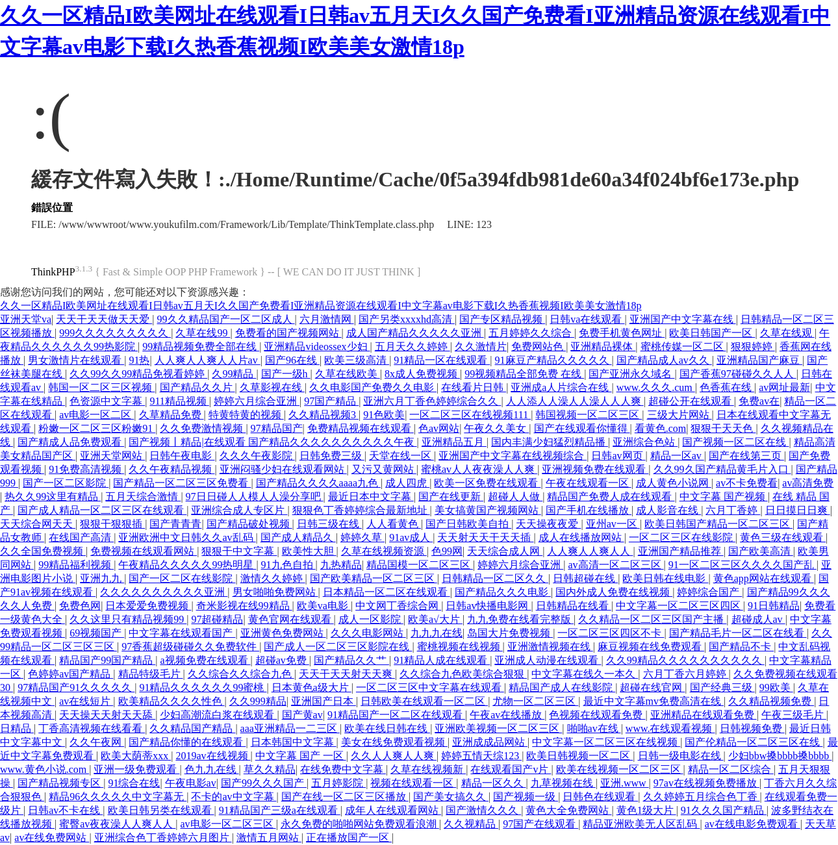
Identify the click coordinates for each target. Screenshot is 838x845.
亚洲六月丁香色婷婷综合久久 (432, 401)
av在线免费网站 (51, 837)
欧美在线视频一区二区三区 (619, 769)
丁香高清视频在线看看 (91, 728)
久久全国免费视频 (43, 551)
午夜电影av (190, 782)
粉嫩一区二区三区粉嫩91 (96, 428)
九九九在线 (437, 632)
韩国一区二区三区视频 (101, 387)
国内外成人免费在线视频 (613, 592)
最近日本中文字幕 (371, 496)
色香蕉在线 (727, 387)
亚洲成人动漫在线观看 (547, 660)
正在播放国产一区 (349, 837)
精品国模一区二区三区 (419, 564)
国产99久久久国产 (264, 782)
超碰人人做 (515, 496)
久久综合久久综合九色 (241, 673)
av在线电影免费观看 (752, 823)
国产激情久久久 (483, 810)
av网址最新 (784, 387)
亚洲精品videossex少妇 (317, 346)
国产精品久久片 (197, 387)
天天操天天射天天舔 (107, 714)
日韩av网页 (618, 455)
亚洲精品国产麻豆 (759, 360)
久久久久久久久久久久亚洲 (163, 592)
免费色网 (80, 605)
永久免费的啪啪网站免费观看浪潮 (360, 823)
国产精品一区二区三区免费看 (182, 482)
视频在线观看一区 (413, 782)
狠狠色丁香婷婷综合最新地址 (361, 510)
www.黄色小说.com (44, 769)
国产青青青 (175, 523)
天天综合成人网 (504, 551)
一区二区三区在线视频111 (470, 414)
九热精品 (341, 564)
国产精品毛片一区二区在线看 (738, 632)
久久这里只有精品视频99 (128, 619)
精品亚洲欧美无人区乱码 (641, 823)
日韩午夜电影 (181, 455)
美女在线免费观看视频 (394, 742)
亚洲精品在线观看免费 (703, 714)
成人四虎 (407, 482)
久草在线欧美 (347, 373)
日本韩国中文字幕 (293, 742)
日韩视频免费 (752, 728)
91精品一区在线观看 (442, 360)
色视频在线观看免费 (597, 714)
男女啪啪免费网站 (275, 592)
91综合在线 (134, 782)
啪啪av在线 (594, 728)
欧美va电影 (324, 605)
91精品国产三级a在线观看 (279, 810)
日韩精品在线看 (573, 605)
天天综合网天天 (37, 523)
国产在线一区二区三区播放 (345, 796)
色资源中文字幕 (107, 401)
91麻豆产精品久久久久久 (553, 360)
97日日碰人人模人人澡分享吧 (255, 496)
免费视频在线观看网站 (143, 551)
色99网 (447, 551)
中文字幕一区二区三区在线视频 (606, 742)
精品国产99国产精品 (107, 660)
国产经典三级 (722, 687)
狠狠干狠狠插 (112, 523)
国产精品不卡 (741, 646)
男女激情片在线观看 (76, 360)
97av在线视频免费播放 (706, 782)
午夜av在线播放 (507, 714)
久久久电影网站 (368, 632)
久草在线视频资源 (384, 551)
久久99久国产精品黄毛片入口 (722, 469)
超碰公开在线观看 (691, 401)
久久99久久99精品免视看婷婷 (138, 373)
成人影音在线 (668, 510)
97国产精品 (331, 401)
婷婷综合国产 (709, 592)
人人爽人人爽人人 (590, 551)
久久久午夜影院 (257, 455)
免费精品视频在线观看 (360, 428)
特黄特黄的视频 (246, 414)
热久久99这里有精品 (53, 496)
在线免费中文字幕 (343, 769)
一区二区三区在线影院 (682, 537)
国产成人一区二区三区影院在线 (338, 646)
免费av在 (759, 401)
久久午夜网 (97, 742)
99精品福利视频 (76, 564)
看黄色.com (661, 428)
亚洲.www (624, 782)
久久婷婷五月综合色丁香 (701, 796)
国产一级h (286, 373)
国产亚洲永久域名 (631, 373)
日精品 (17, 728)
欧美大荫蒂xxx (136, 755)
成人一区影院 (370, 619)
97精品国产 (277, 428)
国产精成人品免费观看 (71, 442)
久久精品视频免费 (771, 701)
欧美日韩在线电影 (665, 578)
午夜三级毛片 (793, 714)
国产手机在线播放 (588, 510)
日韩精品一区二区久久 (495, 578)
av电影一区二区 (96, 414)
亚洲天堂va (25, 319)
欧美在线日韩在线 (387, 728)
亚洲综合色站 (645, 442)
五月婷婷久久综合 (531, 332)
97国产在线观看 (540, 823)
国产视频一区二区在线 (735, 442)
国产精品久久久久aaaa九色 (318, 482)
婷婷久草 (362, 537)
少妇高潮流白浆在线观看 (218, 714)
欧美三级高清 (356, 360)
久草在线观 (787, 332)
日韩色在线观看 (600, 796)
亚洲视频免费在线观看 (595, 469)
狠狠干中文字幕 (239, 551)
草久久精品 (270, 769)
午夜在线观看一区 (588, 482)
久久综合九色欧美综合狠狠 (463, 673)
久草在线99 (202, 332)
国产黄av (302, 714)
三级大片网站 (679, 414)
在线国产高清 (81, 537)
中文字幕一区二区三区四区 (679, 605)
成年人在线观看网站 (393, 810)
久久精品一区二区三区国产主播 (652, 619)
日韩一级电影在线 (681, 755)
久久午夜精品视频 (171, 469)
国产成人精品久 (298, 537)
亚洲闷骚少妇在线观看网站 (283, 469)
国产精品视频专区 (60, 782)
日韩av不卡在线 (65, 810)
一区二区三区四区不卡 (610, 632)
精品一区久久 (493, 782)
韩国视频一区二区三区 (588, 414)
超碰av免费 (282, 660)
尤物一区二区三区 (535, 701)
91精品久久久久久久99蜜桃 (202, 687)
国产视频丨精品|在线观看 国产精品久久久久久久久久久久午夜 (272, 442)
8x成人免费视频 (422, 373)
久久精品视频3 (323, 414)
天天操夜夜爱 (548, 523)
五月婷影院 (338, 782)
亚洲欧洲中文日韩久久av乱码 (186, 537)
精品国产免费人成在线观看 (610, 496)
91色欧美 (384, 414)
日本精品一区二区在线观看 (386, 592)
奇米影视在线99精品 (244, 605)
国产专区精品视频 (502, 319)
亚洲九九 (102, 578)
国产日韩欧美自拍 (468, 523)
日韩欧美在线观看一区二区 (424, 701)
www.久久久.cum (655, 387)
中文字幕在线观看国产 (182, 632)
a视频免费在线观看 (205, 660)
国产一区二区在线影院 (182, 578)
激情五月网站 (268, 837)
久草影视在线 (272, 387)
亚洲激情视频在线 (550, 646)
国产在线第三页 (746, 455)
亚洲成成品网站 (489, 742)
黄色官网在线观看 (291, 619)
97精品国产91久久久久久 (76, 687)
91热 (139, 360)
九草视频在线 (563, 782)
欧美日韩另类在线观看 (161, 810)
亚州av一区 (613, 523)
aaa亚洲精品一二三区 (290, 728)
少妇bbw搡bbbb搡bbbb (780, 755)
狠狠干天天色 (723, 428)
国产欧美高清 (760, 551)
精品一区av (677, 455)
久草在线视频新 (428, 769)
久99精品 (234, 373)
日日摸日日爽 (797, 510)
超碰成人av (758, 619)
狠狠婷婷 (753, 346)
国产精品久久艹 (351, 660)
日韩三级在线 (329, 523)
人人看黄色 (393, 523)
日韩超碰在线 (585, 578)
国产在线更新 (450, 496)
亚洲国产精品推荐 (681, 551)
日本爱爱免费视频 (148, 605)
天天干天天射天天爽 (347, 673)
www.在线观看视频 (670, 728)
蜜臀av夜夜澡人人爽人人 (117, 823)
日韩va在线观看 (587, 319)
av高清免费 (807, 482)
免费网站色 (538, 346)
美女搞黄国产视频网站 (488, 510)
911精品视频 (179, 401)
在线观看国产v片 (510, 769)
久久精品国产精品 (192, 728)
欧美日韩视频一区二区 (579, 755)
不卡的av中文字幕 (233, 796)
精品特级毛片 (150, 673)
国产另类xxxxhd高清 (407, 319)
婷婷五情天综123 (481, 755)
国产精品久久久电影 (503, 592)
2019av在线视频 (212, 755)
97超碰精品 (217, 619)
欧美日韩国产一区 (712, 332)
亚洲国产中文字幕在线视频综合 (512, 455)
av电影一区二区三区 (228, 823)
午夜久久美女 (496, 428)
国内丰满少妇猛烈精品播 (549, 442)
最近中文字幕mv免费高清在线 (653, 701)
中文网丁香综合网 (398, 605)
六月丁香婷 (732, 510)
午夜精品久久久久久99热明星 (187, 564)
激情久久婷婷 (272, 578)
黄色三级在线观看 (783, 537)
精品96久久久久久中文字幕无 (117, 796)
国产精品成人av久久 (664, 360)
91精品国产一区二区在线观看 (396, 714)
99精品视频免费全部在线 (200, 346)
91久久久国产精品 (724, 810)
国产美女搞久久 (451, 796)
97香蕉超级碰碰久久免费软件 (190, 646)
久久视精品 (471, 823)
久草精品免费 (171, 414)
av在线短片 (86, 701)
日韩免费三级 (331, 455)
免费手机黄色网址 (622, 332)
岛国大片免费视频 (510, 632)
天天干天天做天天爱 (104, 319)
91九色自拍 (288, 564)
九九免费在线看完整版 (520, 619)
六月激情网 (326, 319)
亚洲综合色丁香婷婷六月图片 (163, 837)
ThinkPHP (53, 271)
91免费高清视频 (86, 469)
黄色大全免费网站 (568, 810)
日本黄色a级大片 (311, 687)
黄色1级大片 (646, 810)
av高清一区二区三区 (615, 564)
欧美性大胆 (309, 551)
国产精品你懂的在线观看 (187, 742)
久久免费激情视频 (203, 428)
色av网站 (438, 428)
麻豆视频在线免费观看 (651, 646)
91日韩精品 (774, 605)
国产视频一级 (525, 796)
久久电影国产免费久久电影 (373, 387)
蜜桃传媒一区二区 (683, 346)
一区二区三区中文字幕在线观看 (430, 687)
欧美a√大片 (435, 619)
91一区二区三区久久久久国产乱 (742, 564)
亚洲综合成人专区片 (239, 510)
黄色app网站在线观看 (763, 578)
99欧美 (776, 687)
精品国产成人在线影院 (562, 687)
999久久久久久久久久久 (115, 332)
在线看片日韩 (473, 387)
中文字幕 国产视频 (723, 496)
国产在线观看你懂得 (582, 428)
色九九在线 (211, 769)
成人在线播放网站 (581, 537)
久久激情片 (481, 346)
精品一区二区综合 (731, 769)
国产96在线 (292, 360)
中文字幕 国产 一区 (300, 755)
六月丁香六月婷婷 (686, 673)
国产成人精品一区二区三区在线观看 (102, 510)
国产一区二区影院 (65, 482)
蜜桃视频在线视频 (460, 646)
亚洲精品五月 (454, 442)
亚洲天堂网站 (112, 455)
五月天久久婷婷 (412, 346)
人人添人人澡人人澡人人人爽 (575, 401)
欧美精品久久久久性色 (171, 701)
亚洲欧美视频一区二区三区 (498, 728)
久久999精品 (257, 701)
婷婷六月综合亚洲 (256, 401)
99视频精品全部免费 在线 (524, 373)
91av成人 (411, 537)
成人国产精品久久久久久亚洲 (415, 332)
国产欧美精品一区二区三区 (373, 578)
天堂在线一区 (401, 455)
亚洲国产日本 (323, 701)
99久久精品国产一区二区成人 (226, 319)
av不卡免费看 (747, 482)
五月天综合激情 (143, 496)
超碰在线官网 (652, 687)
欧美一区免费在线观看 (487, 482)
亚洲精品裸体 (602, 346)
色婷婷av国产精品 (70, 673)
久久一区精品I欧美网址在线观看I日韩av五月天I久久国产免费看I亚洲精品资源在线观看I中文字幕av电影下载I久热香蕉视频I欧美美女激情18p (321, 305)
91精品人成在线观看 (442, 660)
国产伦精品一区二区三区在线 (753, 742)
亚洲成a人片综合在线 (561, 387)
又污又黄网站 (383, 469)
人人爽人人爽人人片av (207, 360)
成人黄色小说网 (673, 482)
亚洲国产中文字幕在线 (682, 319)
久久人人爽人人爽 (394, 755)
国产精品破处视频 (249, 523)
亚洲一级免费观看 (136, 769)
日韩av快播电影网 (488, 605)
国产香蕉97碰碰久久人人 (737, 373)
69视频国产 (97, 632)
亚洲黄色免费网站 (283, 632)
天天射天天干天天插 (485, 537)
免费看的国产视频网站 (288, 332)
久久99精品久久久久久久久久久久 (685, 660)
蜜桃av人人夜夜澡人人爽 (479, 469)
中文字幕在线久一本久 (584, 673)
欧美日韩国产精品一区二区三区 (718, 523)
